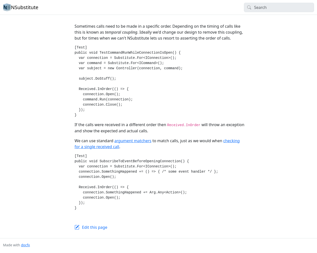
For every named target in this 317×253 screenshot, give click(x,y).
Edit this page (94, 227)
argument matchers (133, 140)
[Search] (279, 7)
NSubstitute (20, 7)
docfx (25, 245)
